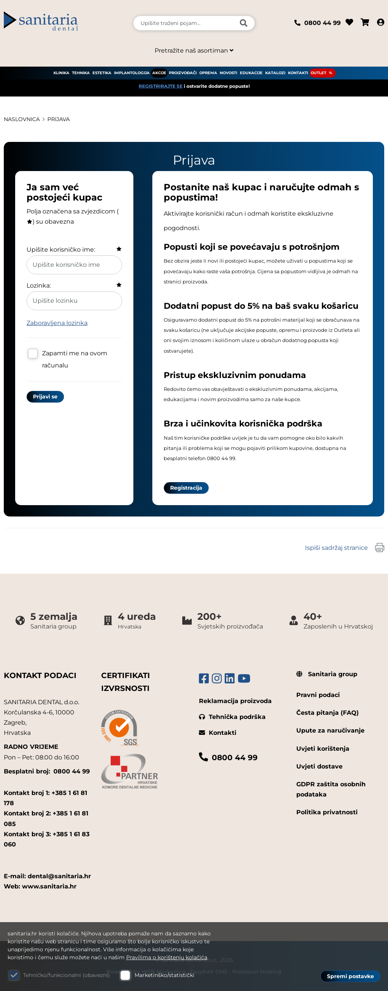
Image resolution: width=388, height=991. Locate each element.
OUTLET (318, 72)
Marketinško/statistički (164, 975)
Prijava (58, 119)
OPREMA (208, 72)
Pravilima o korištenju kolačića (166, 957)
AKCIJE (159, 72)
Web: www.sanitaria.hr (40, 886)
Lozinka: (39, 285)
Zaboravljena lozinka (57, 323)
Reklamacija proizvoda (235, 701)
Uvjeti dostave (319, 766)
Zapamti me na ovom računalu (74, 359)
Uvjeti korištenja (322, 748)
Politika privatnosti (327, 812)
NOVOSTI (228, 72)
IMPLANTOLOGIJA (132, 72)
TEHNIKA (81, 72)
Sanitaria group (326, 674)
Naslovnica (22, 119)
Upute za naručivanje (330, 730)
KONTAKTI (298, 72)
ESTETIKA (101, 72)
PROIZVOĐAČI (183, 72)
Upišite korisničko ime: (61, 249)
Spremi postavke (350, 976)
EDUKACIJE (251, 72)
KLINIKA (61, 72)
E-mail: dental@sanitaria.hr (47, 876)
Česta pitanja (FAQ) (327, 712)
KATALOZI (275, 72)
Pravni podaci (318, 695)
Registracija (186, 487)
